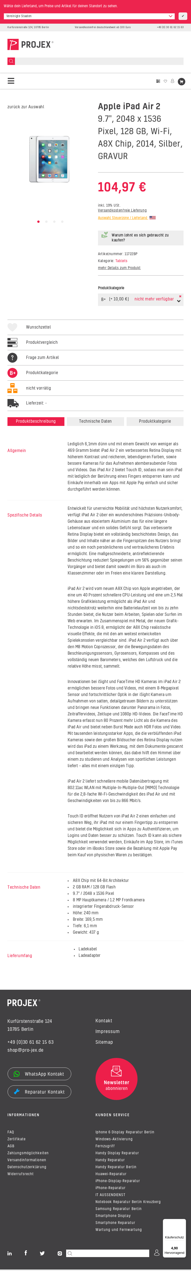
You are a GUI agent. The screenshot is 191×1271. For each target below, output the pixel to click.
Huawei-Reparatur (111, 1175)
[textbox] (89, 16)
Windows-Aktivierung (114, 1141)
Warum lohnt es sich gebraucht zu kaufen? (140, 238)
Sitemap (104, 1042)
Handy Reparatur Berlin (116, 1168)
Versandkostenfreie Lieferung (122, 210)
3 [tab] (54, 221)
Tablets (121, 261)
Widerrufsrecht (20, 1175)
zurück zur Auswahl (25, 107)
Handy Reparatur (110, 1161)
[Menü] (183, 1222)
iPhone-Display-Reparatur (118, 1182)
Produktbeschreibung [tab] (36, 421)
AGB (10, 1148)
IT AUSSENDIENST (110, 1196)
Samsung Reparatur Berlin (119, 1210)
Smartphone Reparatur (115, 1224)
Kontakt (104, 1021)
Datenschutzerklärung (27, 1168)
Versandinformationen (26, 1161)
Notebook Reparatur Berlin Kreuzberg (128, 1203)
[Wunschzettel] (165, 81)
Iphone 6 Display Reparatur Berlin (125, 1134)
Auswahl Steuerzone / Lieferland (127, 218)
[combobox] (89, 16)
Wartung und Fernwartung (119, 1231)
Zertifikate (16, 1141)
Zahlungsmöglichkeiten (28, 1154)
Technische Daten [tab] (95, 421)
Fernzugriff (105, 1148)
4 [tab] (62, 221)
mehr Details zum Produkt (119, 268)
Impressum (108, 1032)
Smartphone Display (113, 1217)
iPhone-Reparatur (111, 1189)
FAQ (10, 1134)
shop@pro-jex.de (25, 1050)
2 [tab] (46, 221)
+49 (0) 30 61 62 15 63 (170, 27)
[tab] (32, 378)
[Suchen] (11, 61)
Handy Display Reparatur (117, 1154)
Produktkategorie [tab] (155, 421)
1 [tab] (38, 221)
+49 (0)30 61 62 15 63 (30, 1042)
